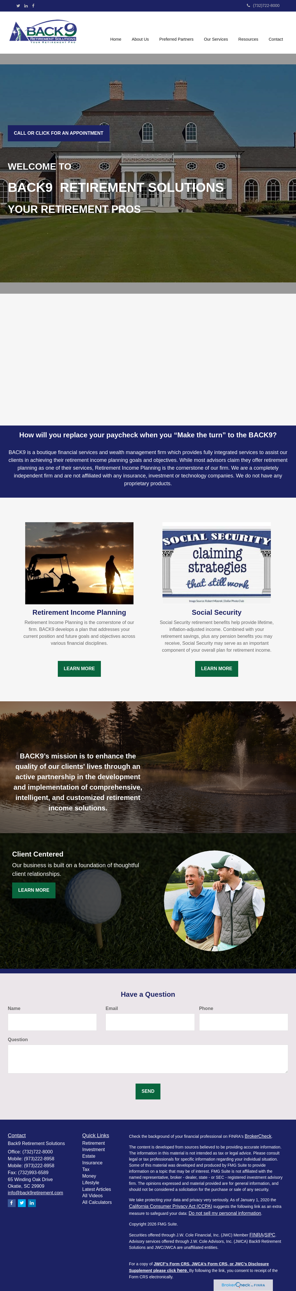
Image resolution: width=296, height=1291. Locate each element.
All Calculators (97, 1202)
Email (112, 1008)
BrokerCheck (258, 1136)
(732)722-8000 (263, 5)
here (182, 1270)
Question (18, 1039)
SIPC (269, 1234)
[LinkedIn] (26, 6)
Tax (86, 1169)
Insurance (92, 1162)
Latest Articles (96, 1189)
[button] (140, 33)
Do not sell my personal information (224, 1213)
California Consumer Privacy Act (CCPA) (170, 1206)
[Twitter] (18, 6)
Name (14, 1008)
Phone (206, 1008)
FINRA (256, 1234)
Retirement (93, 1143)
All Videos (92, 1195)
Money (89, 1176)
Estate (88, 1156)
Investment (93, 1149)
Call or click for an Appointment (58, 133)
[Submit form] (148, 1091)
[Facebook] (33, 6)
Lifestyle (90, 1182)
